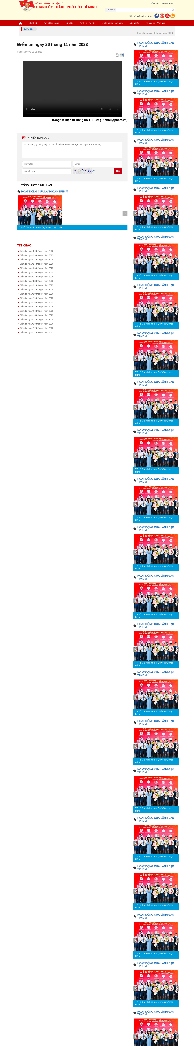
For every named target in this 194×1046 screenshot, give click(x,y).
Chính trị (33, 23)
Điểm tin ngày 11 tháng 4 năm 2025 (37, 332)
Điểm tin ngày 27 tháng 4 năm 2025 (37, 264)
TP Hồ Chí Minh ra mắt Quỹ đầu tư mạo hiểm (40, 227)
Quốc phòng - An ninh (112, 23)
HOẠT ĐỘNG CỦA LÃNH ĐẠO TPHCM (44, 191)
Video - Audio (167, 3)
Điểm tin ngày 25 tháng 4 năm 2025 (37, 272)
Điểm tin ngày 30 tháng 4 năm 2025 (37, 251)
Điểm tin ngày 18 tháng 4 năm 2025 (37, 302)
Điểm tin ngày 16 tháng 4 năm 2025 (37, 311)
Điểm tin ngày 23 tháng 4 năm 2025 (37, 281)
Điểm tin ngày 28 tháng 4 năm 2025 (37, 259)
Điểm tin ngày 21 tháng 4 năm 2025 (37, 289)
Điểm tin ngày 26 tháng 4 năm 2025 (37, 268)
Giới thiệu (154, 3)
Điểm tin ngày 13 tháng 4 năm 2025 (37, 324)
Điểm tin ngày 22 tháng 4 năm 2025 (37, 285)
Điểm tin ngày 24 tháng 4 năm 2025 (37, 276)
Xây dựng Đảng (51, 23)
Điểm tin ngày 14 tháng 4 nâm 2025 (37, 319)
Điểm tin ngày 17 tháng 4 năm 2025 (37, 306)
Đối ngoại (134, 23)
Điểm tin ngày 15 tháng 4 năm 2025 (37, 315)
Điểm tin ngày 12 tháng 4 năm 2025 (37, 328)
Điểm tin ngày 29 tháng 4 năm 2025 (37, 255)
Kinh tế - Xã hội (87, 23)
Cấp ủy (69, 23)
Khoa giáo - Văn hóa (155, 23)
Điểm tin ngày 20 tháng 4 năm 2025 (37, 294)
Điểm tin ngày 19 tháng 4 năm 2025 (37, 298)
